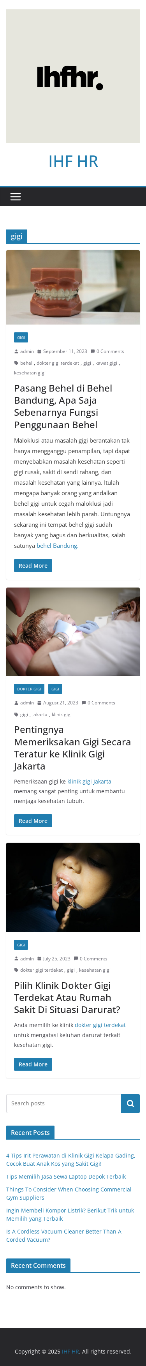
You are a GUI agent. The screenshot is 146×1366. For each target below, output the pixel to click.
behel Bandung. (58, 545)
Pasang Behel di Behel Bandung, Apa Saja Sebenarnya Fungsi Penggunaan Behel (63, 406)
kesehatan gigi (30, 372)
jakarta (39, 714)
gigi (87, 363)
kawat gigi (106, 363)
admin (27, 351)
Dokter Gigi (29, 689)
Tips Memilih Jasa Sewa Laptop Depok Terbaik (66, 1176)
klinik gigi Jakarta (89, 781)
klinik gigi (62, 714)
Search (130, 1103)
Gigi (21, 337)
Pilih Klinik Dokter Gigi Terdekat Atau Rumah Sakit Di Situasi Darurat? (67, 997)
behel (26, 363)
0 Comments (107, 351)
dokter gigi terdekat (58, 363)
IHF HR (73, 160)
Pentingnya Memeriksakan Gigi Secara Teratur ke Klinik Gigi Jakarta (72, 747)
